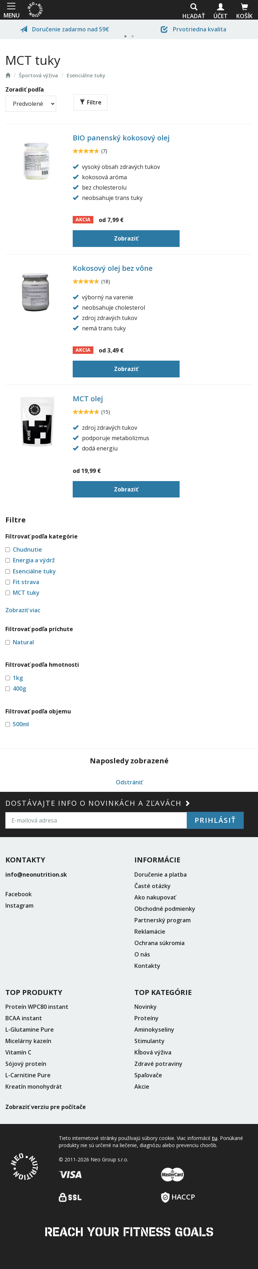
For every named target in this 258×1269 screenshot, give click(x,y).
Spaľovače (148, 1075)
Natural (23, 642)
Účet (220, 11)
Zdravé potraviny (158, 1064)
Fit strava (26, 582)
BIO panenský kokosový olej (121, 138)
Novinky (145, 1007)
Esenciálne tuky (86, 75)
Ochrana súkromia (159, 943)
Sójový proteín (25, 1064)
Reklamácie (149, 931)
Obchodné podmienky (164, 909)
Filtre (90, 102)
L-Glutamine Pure (29, 1029)
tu (214, 1138)
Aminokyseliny (154, 1029)
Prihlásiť (215, 820)
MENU (11, 10)
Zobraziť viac (22, 610)
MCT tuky (26, 593)
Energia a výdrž (34, 560)
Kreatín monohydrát (33, 1086)
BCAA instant (23, 1018)
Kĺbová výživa (152, 1052)
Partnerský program (162, 920)
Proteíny (146, 1018)
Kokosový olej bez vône (113, 268)
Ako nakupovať (155, 897)
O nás (142, 954)
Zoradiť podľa (24, 89)
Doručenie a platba (160, 874)
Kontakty (147, 966)
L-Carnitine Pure (28, 1075)
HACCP (178, 1195)
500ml (21, 724)
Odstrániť (129, 782)
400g (19, 688)
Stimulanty (149, 1041)
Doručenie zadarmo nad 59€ (64, 29)
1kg (18, 678)
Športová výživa (38, 75)
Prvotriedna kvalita (193, 29)
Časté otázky (152, 886)
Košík (244, 11)
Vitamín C (18, 1052)
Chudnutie (27, 549)
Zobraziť (126, 238)
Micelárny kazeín (28, 1041)
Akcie (141, 1086)
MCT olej (88, 398)
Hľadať (193, 11)
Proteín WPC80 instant (36, 1007)
